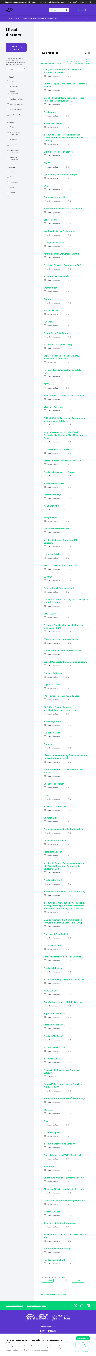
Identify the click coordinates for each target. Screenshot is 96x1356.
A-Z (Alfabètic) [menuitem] (59, 62)
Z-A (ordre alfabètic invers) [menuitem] (69, 61)
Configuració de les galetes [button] (36, 1306)
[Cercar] (59, 10)
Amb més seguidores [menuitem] (79, 62)
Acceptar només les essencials (83, 1345)
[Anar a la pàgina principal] (21, 10)
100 (63, 1277)
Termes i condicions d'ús (14, 1306)
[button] (10, 77)
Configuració (83, 1351)
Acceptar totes (82, 1338)
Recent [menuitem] (51, 63)
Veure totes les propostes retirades (53, 1295)
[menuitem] (16, 69)
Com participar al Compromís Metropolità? (23, 18)
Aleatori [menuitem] (44, 63)
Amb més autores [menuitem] (87, 61)
